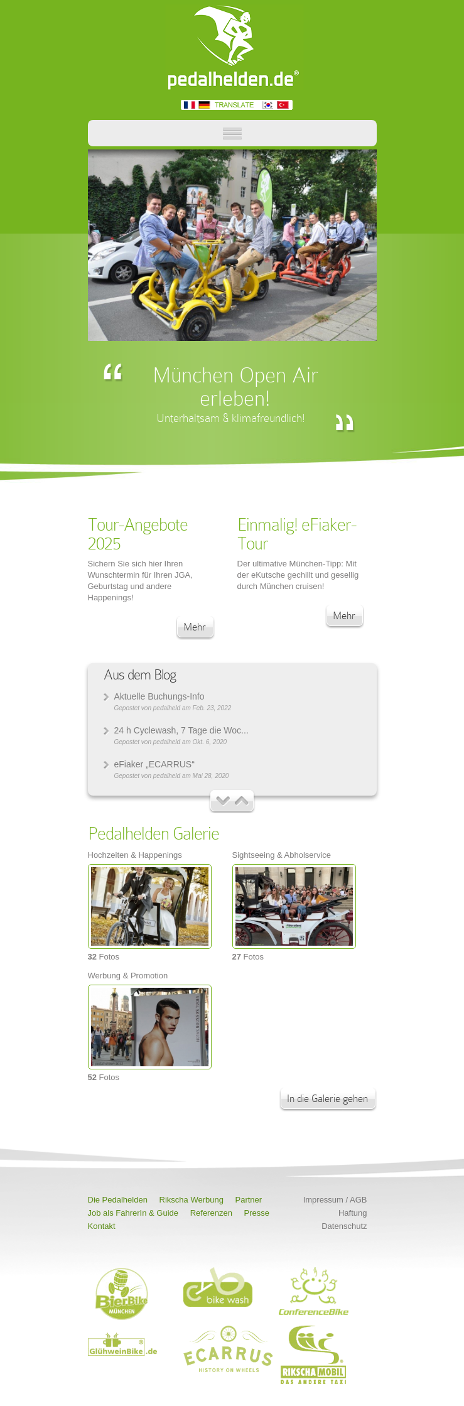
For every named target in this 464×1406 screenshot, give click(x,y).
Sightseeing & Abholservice (282, 855)
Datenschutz (344, 1226)
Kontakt (102, 1226)
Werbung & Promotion (128, 975)
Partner (248, 1199)
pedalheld (166, 708)
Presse (256, 1213)
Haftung (352, 1213)
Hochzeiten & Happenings (135, 855)
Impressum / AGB (335, 1199)
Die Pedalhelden (118, 1199)
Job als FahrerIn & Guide (133, 1213)
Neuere (242, 801)
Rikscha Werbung (191, 1199)
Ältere (223, 801)
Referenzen (211, 1213)
